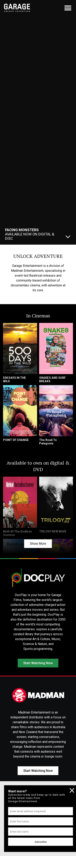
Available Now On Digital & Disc (29, 234)
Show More (38, 543)
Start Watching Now (38, 663)
